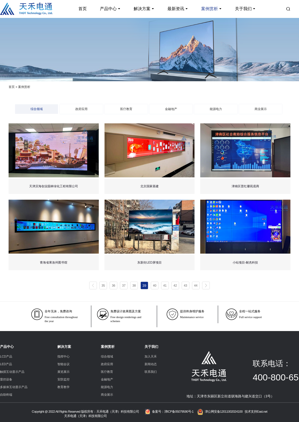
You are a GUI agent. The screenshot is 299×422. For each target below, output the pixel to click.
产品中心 (108, 8)
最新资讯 (175, 8)
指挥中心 (63, 356)
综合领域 (37, 109)
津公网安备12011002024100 (220, 411)
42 (175, 285)
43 (185, 285)
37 (123, 285)
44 (196, 285)
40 (154, 285)
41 (165, 285)
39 (144, 286)
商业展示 (261, 109)
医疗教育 (126, 109)
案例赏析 (209, 8)
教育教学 (63, 387)
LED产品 (6, 364)
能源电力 (216, 109)
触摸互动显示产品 (12, 371)
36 (113, 285)
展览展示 (63, 371)
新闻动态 (151, 364)
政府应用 (81, 109)
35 (103, 285)
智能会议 (63, 364)
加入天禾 (151, 356)
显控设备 (6, 379)
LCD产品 (6, 356)
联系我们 (151, 371)
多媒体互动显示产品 (13, 387)
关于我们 (243, 8)
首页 (82, 8)
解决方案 (142, 8)
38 (134, 285)
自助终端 (6, 394)
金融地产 (171, 109)
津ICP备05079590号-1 (179, 411)
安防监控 (63, 379)
